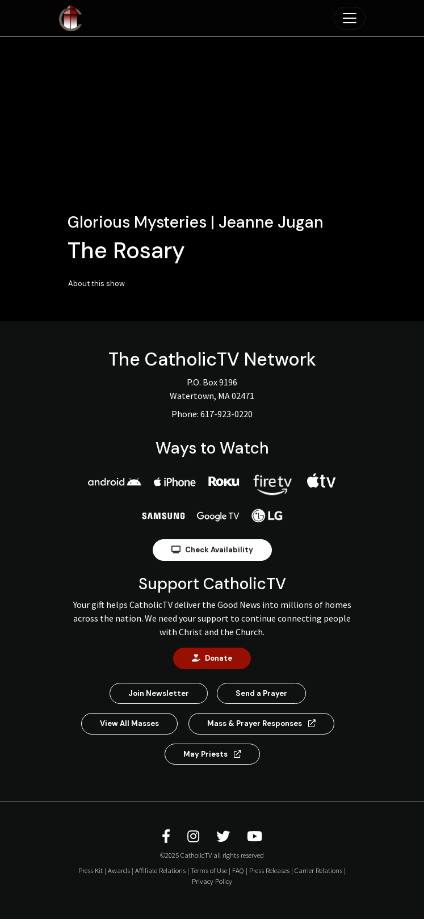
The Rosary (126, 250)
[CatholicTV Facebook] (168, 836)
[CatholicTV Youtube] (254, 836)
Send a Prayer (261, 693)
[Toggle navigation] (350, 18)
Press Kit (90, 870)
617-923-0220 (226, 413)
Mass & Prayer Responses (261, 723)
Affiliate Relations (160, 870)
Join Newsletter (158, 693)
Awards (119, 870)
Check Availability (212, 550)
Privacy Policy (212, 881)
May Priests (212, 754)
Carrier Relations (318, 870)
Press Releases (269, 870)
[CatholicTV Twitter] (224, 836)
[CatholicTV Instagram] (195, 836)
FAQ (238, 870)
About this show (96, 283)
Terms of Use (209, 870)
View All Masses (129, 723)
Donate (212, 658)
